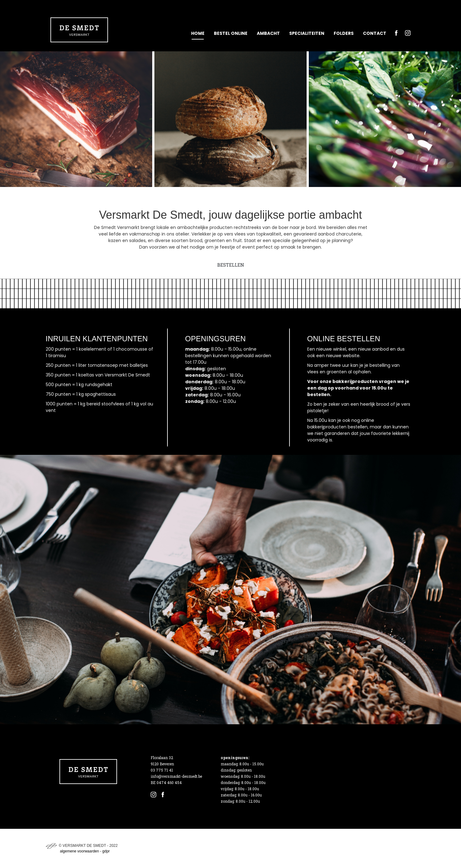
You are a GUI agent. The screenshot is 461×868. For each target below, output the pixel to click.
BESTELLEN (230, 265)
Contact (374, 33)
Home (198, 33)
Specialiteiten (306, 33)
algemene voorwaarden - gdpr (85, 851)
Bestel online (230, 33)
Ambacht (268, 33)
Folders (344, 33)
